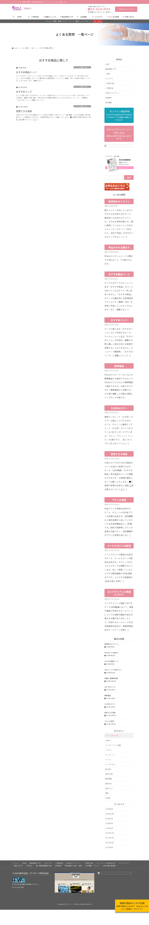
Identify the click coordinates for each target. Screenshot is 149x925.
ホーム (15, 844)
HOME (107, 64)
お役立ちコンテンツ (112, 93)
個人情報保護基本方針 (44, 847)
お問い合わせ (18, 847)
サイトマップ (124, 844)
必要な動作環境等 (109, 847)
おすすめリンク (24, 91)
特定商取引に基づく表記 (73, 847)
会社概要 (108, 102)
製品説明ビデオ (110, 69)
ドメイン (108, 740)
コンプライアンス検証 (113, 726)
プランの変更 (119, 481)
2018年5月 (109, 800)
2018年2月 (109, 809)
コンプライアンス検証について (119, 574)
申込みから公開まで (119, 228)
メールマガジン (110, 745)
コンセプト (109, 78)
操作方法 (108, 764)
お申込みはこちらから (126, 9)
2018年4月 (109, 804)
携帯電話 (119, 347)
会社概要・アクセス (92, 847)
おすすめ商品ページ (26, 72)
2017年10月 (109, 823)
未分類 (107, 779)
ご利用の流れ (110, 83)
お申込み (29, 847)
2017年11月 (109, 819)
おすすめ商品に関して (82, 67)
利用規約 (108, 97)
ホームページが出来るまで (106, 844)
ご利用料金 (109, 88)
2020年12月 (109, 795)
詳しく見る (97, 21)
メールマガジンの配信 (119, 527)
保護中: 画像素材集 (111, 659)
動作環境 (108, 760)
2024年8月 (109, 790)
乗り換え (108, 750)
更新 (106, 774)
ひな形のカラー (119, 389)
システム (108, 731)
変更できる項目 (24, 111)
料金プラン (109, 769)
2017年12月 (109, 814)
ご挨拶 (107, 73)
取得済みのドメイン (119, 182)
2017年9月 (109, 828)
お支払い (108, 721)
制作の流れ (109, 755)
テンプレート (110, 736)
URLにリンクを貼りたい (113, 651)
